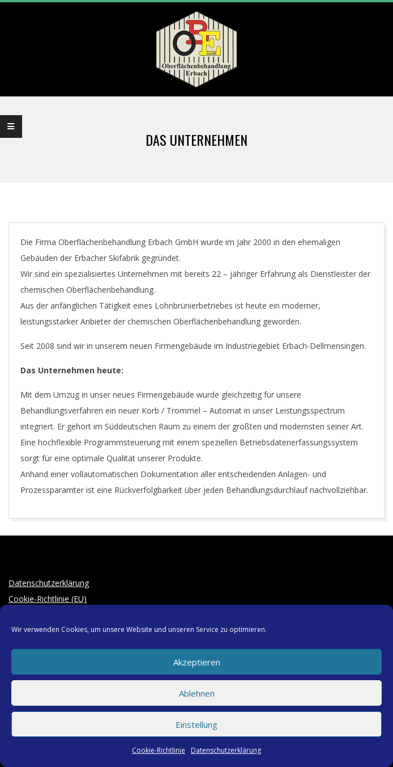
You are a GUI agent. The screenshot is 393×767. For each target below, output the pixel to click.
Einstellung (196, 724)
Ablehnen (197, 693)
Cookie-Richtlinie (158, 750)
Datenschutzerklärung (226, 750)
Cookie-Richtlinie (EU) (47, 598)
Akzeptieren (196, 662)
